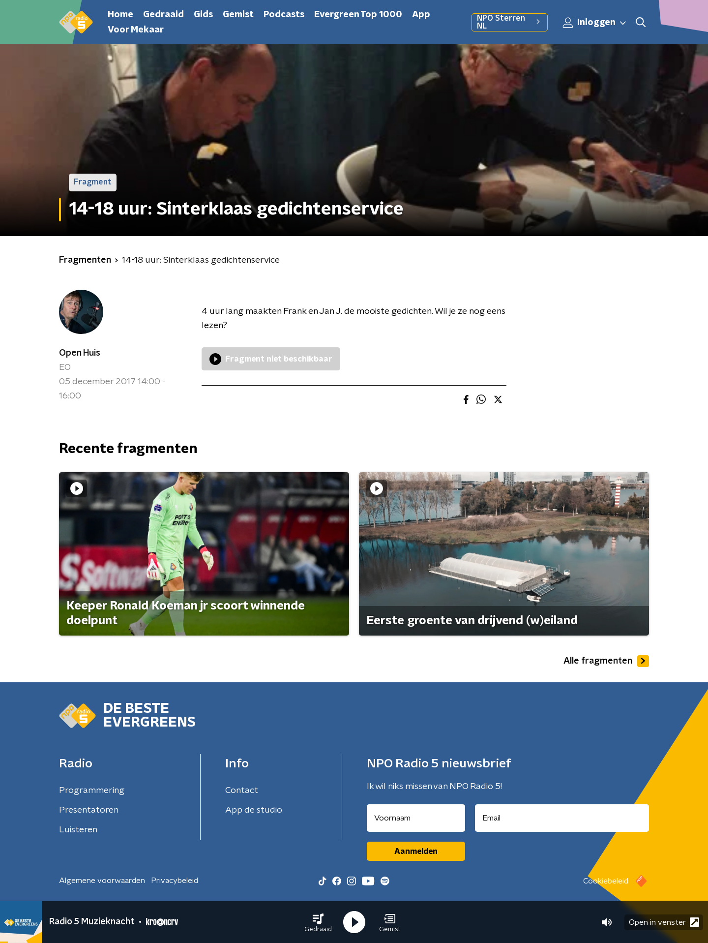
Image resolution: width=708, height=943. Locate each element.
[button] (318, 922)
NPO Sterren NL (509, 22)
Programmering (91, 790)
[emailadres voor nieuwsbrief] (562, 818)
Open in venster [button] (664, 922)
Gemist (238, 14)
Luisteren (78, 829)
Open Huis (79, 353)
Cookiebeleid (605, 881)
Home (120, 14)
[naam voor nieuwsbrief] (416, 818)
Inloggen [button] (594, 22)
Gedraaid (163, 14)
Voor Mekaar (136, 30)
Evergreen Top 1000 (358, 14)
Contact (241, 790)
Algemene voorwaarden (102, 880)
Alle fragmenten (606, 661)
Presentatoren (88, 810)
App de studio (253, 810)
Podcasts (284, 14)
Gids (203, 14)
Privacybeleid (174, 880)
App (421, 14)
